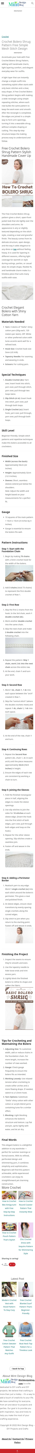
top (15, 249)
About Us (6, 1439)
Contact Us (18, 1439)
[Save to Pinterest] (12, 1264)
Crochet (5, 36)
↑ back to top (17, 1369)
